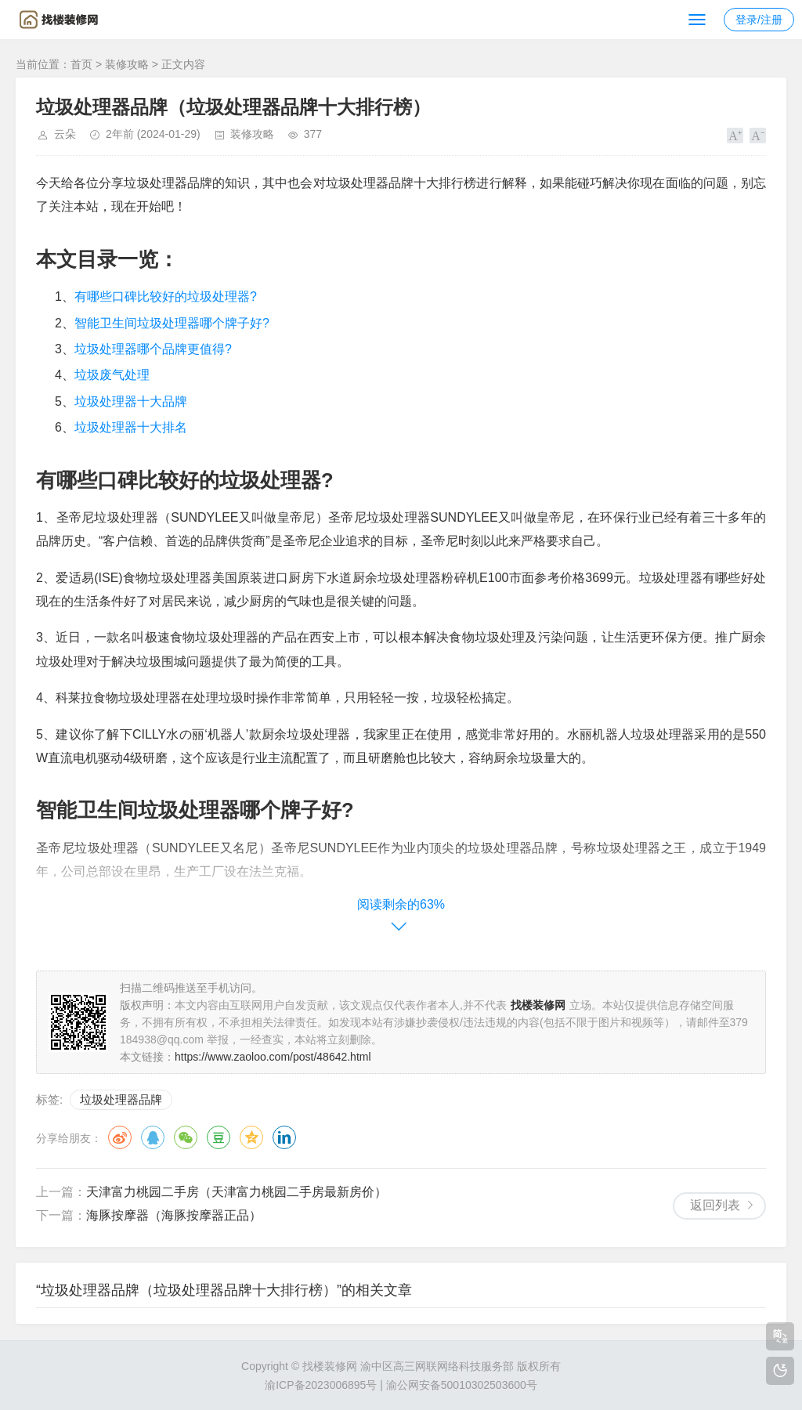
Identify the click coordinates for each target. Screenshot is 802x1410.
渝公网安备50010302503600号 (461, 1385)
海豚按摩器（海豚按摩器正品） (174, 1215)
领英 (284, 1137)
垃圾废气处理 (112, 374)
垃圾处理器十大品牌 (130, 401)
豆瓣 (218, 1137)
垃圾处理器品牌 (121, 1099)
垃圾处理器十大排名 (130, 427)
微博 (120, 1137)
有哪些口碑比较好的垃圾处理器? (165, 296)
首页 (81, 64)
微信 (185, 1137)
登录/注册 (758, 19)
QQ (152, 1137)
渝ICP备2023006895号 (321, 1385)
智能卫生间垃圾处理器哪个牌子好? (171, 323)
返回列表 (715, 1205)
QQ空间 (251, 1137)
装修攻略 (127, 64)
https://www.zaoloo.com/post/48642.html (273, 1056)
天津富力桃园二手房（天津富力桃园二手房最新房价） (236, 1191)
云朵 (65, 134)
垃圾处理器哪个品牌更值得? (153, 349)
